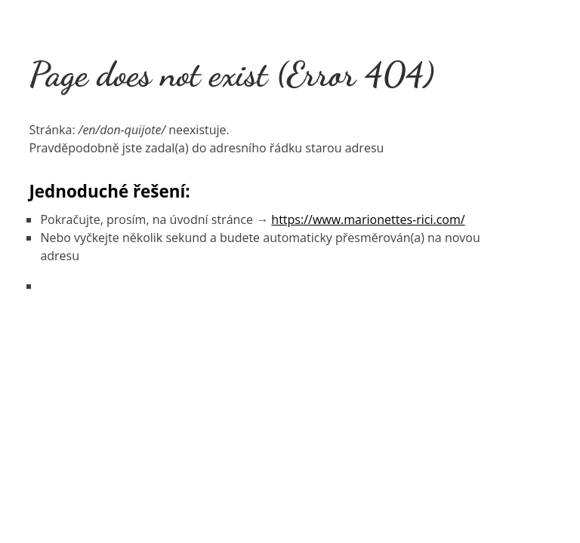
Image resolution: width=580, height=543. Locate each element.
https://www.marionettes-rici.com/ (367, 219)
